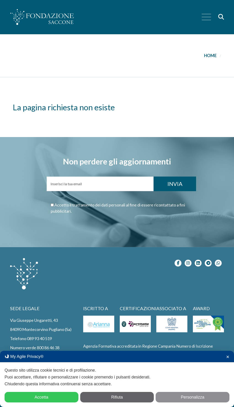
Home (210, 55)
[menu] (206, 17)
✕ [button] (227, 357)
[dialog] (117, 379)
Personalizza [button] (192, 397)
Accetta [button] (41, 397)
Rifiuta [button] (117, 397)
